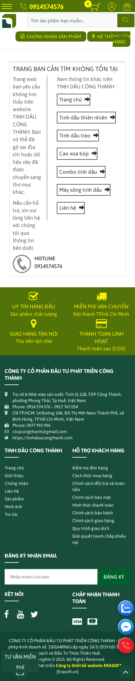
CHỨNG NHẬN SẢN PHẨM (50, 36)
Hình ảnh (13, 506)
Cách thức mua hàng (92, 475)
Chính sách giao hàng (93, 520)
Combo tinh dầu (81, 172)
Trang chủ (73, 99)
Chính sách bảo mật (91, 497)
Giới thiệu (14, 475)
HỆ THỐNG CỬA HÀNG (111, 39)
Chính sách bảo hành (92, 512)
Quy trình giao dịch (90, 528)
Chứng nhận (16, 483)
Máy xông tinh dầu (83, 190)
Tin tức (11, 514)
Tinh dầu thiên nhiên (86, 117)
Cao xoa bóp (77, 153)
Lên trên (125, 671)
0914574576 (46, 6)
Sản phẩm (14, 498)
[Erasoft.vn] (67, 671)
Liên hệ (70, 208)
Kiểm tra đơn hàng (90, 467)
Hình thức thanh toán (93, 505)
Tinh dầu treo (78, 135)
